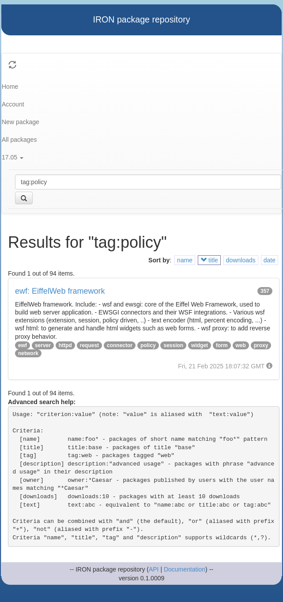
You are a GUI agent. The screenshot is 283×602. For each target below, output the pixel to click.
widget (199, 345)
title (209, 260)
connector (119, 345)
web (241, 345)
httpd (65, 345)
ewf (22, 345)
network (28, 353)
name (184, 260)
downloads (241, 260)
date (269, 260)
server (43, 345)
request (89, 345)
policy (148, 345)
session (173, 345)
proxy (261, 345)
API (154, 569)
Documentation (184, 569)
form (222, 345)
